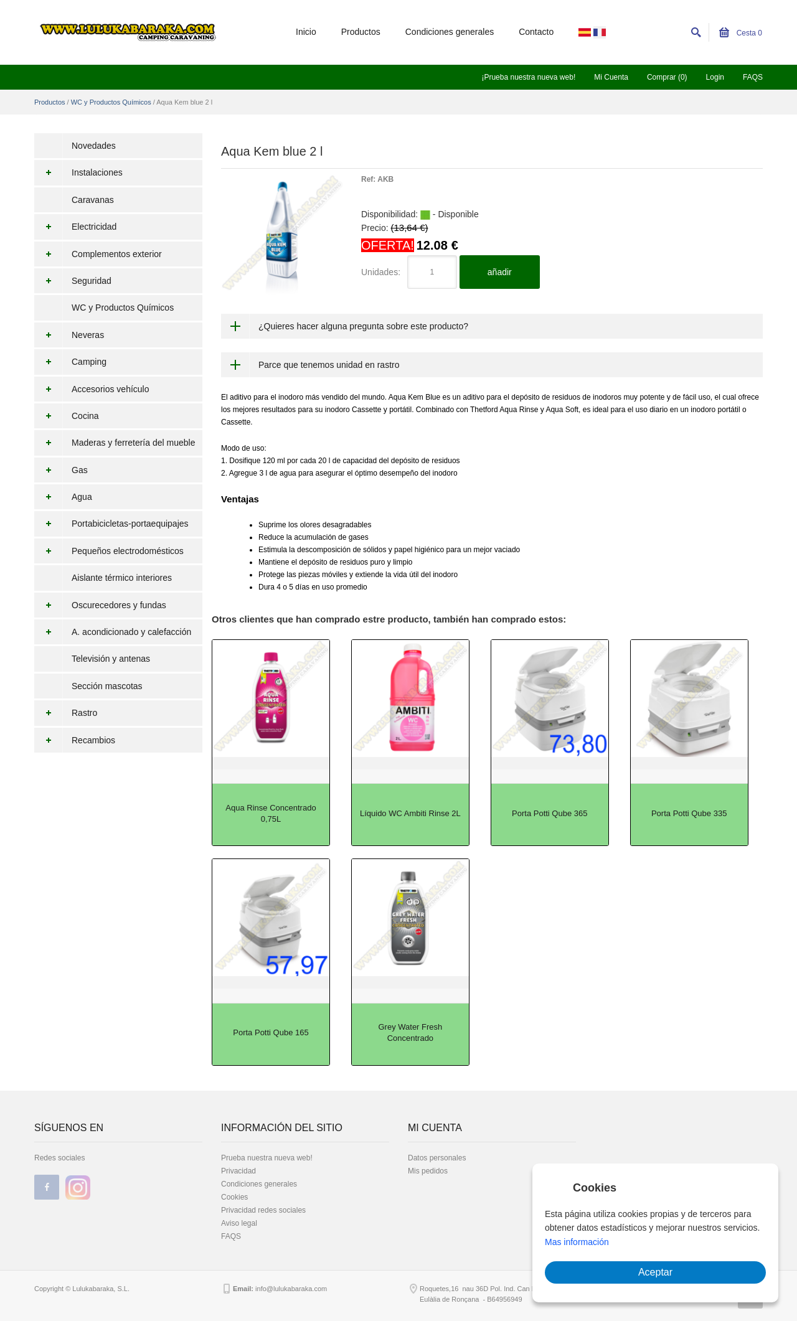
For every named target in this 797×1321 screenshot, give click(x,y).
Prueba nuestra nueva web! (267, 1158)
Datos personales (437, 1158)
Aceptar (655, 1272)
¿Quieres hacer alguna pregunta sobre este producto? (363, 326)
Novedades (94, 146)
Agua (63, 496)
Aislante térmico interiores (122, 578)
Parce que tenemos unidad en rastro (328, 365)
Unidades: (380, 272)
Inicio (306, 32)
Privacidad (238, 1171)
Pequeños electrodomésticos (109, 550)
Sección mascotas (107, 686)
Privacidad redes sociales (263, 1210)
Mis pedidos (428, 1171)
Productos (360, 32)
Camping (70, 361)
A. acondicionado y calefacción (112, 631)
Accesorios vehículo (91, 389)
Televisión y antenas (111, 659)
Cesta (740, 33)
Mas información (577, 1242)
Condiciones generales (449, 32)
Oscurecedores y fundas (100, 605)
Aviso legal (239, 1223)
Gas (61, 470)
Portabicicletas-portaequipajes (111, 523)
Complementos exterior (98, 254)
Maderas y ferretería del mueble (114, 442)
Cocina (66, 415)
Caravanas (93, 200)
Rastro (65, 712)
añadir (500, 272)
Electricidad (75, 226)
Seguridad (72, 280)
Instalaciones (78, 172)
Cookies (234, 1197)
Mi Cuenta (611, 77)
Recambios (74, 740)
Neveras (69, 334)
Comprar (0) (667, 77)
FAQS (753, 77)
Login (715, 77)
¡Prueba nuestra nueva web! (528, 77)
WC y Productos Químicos (111, 102)
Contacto (536, 32)
